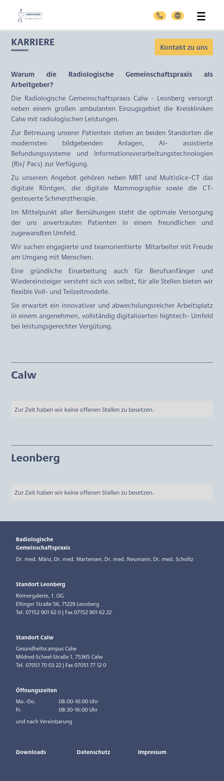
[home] (37, 15)
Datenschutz (93, 752)
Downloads (31, 752)
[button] (200, 15)
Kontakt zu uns (184, 47)
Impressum (152, 752)
